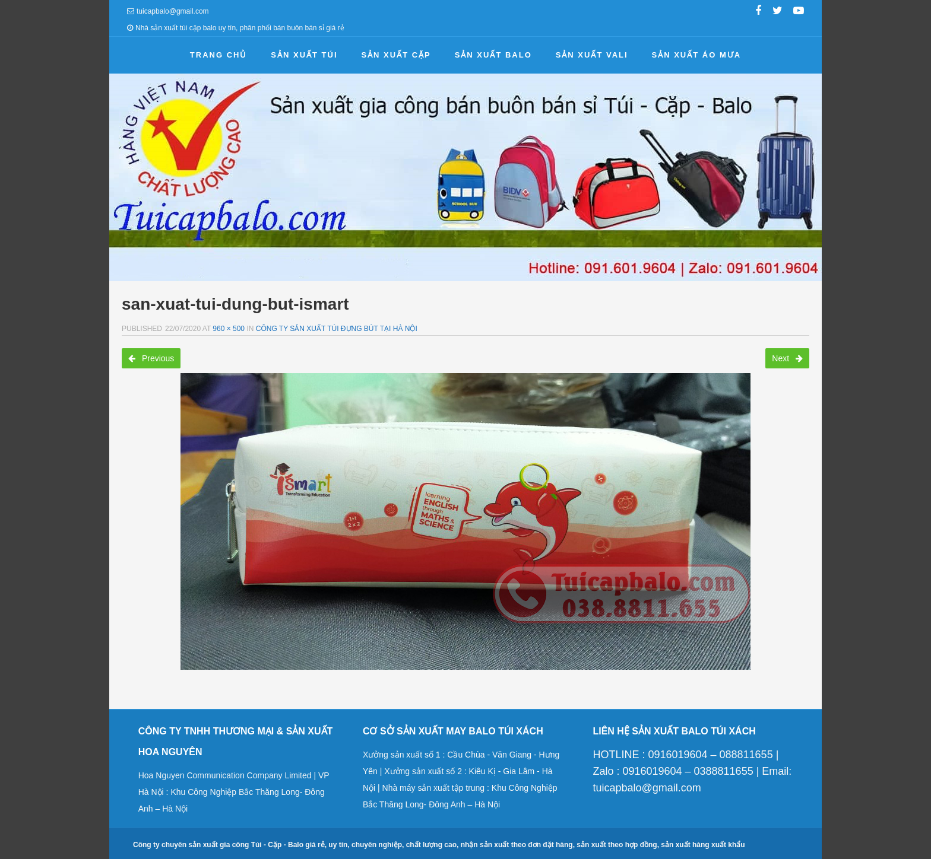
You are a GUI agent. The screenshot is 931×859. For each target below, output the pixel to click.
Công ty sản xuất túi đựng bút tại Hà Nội (336, 328)
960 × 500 (229, 328)
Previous (151, 358)
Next (787, 358)
